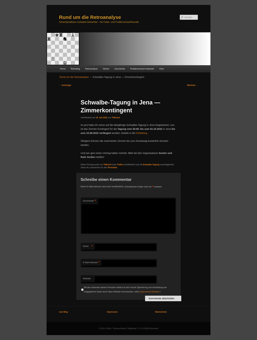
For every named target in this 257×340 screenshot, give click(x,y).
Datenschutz (161, 312)
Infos (161, 69)
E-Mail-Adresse (91, 262)
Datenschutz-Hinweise (149, 292)
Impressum (112, 312)
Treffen (120, 164)
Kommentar (89, 201)
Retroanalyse (91, 69)
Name (88, 246)
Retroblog (75, 69)
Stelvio (106, 69)
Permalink (112, 167)
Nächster (192, 85)
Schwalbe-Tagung (151, 164)
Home (63, 69)
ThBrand (116, 117)
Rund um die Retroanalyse (90, 17)
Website (87, 278)
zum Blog (63, 312)
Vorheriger (65, 85)
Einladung (142, 133)
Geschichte (119, 69)
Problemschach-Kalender (142, 69)
